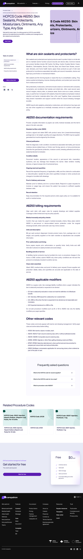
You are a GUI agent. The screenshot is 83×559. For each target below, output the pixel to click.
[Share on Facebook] (8, 90)
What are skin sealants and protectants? (10, 61)
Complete (18, 528)
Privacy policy (74, 516)
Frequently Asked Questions (10, 71)
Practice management (33, 515)
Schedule (18, 511)
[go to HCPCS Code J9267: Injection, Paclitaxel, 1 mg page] (68, 417)
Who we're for (22, 3)
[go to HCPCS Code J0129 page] (41, 417)
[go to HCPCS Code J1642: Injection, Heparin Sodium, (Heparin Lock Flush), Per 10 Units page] (15, 417)
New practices (6, 519)
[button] (77, 497)
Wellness (4, 517)
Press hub (45, 514)
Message (18, 514)
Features (35, 3)
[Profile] (78, 3)
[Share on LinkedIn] (4, 90)
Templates (59, 512)
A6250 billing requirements (10, 68)
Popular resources (61, 508)
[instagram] (74, 549)
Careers (45, 511)
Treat (16, 531)
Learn (58, 518)
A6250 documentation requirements (9, 65)
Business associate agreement (48, 523)
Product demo (33, 508)
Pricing (47, 3)
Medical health (6, 511)
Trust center (73, 508)
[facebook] (71, 549)
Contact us (46, 517)
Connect (17, 508)
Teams (4, 525)
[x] (80, 549)
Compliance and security (74, 512)
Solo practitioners (7, 522)
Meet (16, 521)
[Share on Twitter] (12, 90)
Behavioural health (7, 508)
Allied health (5, 514)
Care (16, 518)
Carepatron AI (33, 519)
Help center (59, 515)
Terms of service (47, 519)
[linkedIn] (77, 549)
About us (45, 508)
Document (18, 524)
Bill (16, 534)
